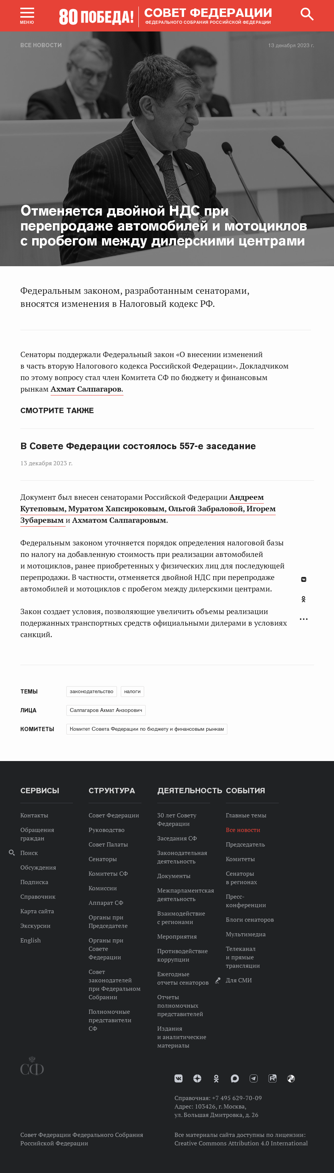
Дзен (197, 1078)
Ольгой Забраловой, (207, 509)
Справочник (38, 896)
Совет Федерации (114, 815)
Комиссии (103, 888)
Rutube (272, 1078)
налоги (132, 691)
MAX (235, 1078)
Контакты (34, 815)
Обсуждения (38, 867)
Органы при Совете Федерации (106, 948)
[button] (27, 15)
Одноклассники (303, 599)
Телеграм (254, 1078)
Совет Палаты (108, 844)
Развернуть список (304, 619)
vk (178, 1078)
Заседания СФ (177, 838)
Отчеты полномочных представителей (180, 1005)
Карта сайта (37, 911)
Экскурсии (35, 925)
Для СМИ (239, 980)
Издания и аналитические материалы (181, 1037)
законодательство (92, 691)
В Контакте (303, 579)
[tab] (303, 603)
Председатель (245, 844)
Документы (174, 876)
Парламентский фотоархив (291, 1078)
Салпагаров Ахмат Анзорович (106, 710)
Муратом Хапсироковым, (118, 509)
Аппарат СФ (106, 902)
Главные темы (246, 815)
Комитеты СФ (108, 873)
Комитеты (240, 859)
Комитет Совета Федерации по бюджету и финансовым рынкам (147, 728)
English (30, 940)
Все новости (41, 45)
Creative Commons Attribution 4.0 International (241, 1143)
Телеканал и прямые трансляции (243, 957)
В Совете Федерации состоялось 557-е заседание (138, 446)
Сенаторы (103, 859)
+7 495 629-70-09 (237, 1098)
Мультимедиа (246, 934)
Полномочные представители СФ (110, 1020)
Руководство (107, 830)
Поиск (29, 853)
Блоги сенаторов (250, 919)
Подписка (34, 882)
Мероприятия (177, 936)
